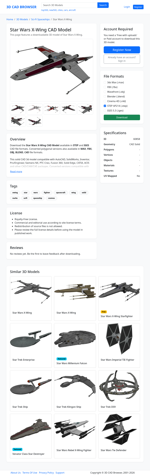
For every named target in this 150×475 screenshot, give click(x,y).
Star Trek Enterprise (23, 359)
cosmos (51, 198)
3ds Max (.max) (115, 82)
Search (103, 5)
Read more (16, 171)
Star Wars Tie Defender (114, 450)
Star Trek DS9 (108, 406)
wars (36, 192)
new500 (53, 10)
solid (84, 192)
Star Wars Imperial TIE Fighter (117, 359)
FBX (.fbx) (112, 87)
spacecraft (60, 192)
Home (9, 19)
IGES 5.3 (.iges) (115, 110)
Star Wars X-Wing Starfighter (117, 316)
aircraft (72, 10)
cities (60, 10)
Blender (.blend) (116, 96)
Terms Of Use (29, 472)
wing (73, 192)
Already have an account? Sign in (122, 59)
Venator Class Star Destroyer (28, 454)
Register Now (122, 50)
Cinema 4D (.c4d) (116, 101)
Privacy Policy (46, 472)
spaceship (37, 198)
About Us (16, 472)
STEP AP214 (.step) (117, 105)
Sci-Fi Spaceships (40, 19)
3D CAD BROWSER (21, 7)
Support (60, 472)
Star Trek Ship (20, 406)
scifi (25, 198)
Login (127, 6)
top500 (44, 10)
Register (138, 7)
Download (121, 117)
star (25, 192)
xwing (15, 192)
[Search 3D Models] (69, 5)
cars (66, 10)
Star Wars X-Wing (22, 312)
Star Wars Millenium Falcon (72, 363)
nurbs (15, 198)
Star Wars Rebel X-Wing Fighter (74, 450)
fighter (47, 192)
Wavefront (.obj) (116, 91)
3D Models (22, 19)
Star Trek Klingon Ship (69, 406)
